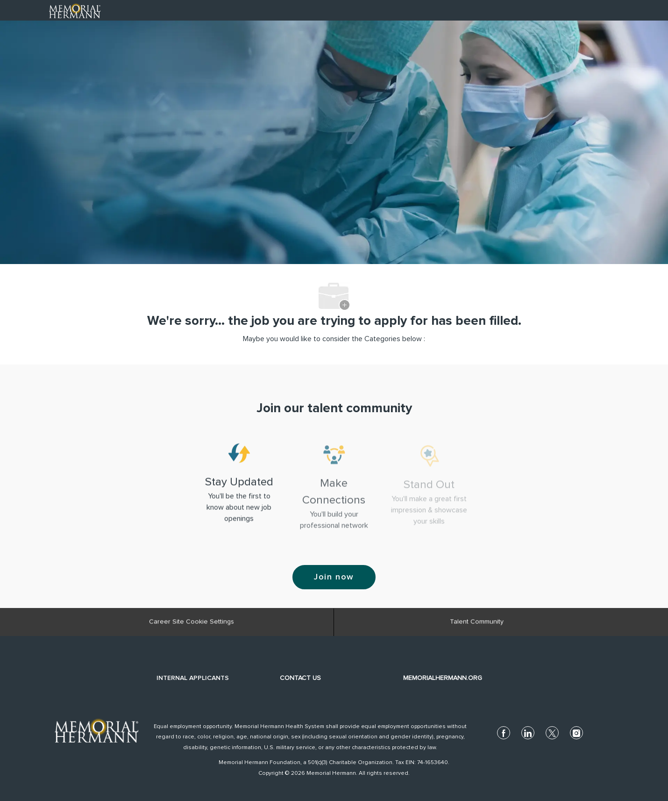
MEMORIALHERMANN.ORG (442, 678)
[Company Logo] (74, 10)
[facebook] (503, 732)
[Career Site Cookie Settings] (191, 626)
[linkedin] (527, 732)
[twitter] (552, 732)
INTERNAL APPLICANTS (192, 678)
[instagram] (576, 732)
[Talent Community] (477, 626)
